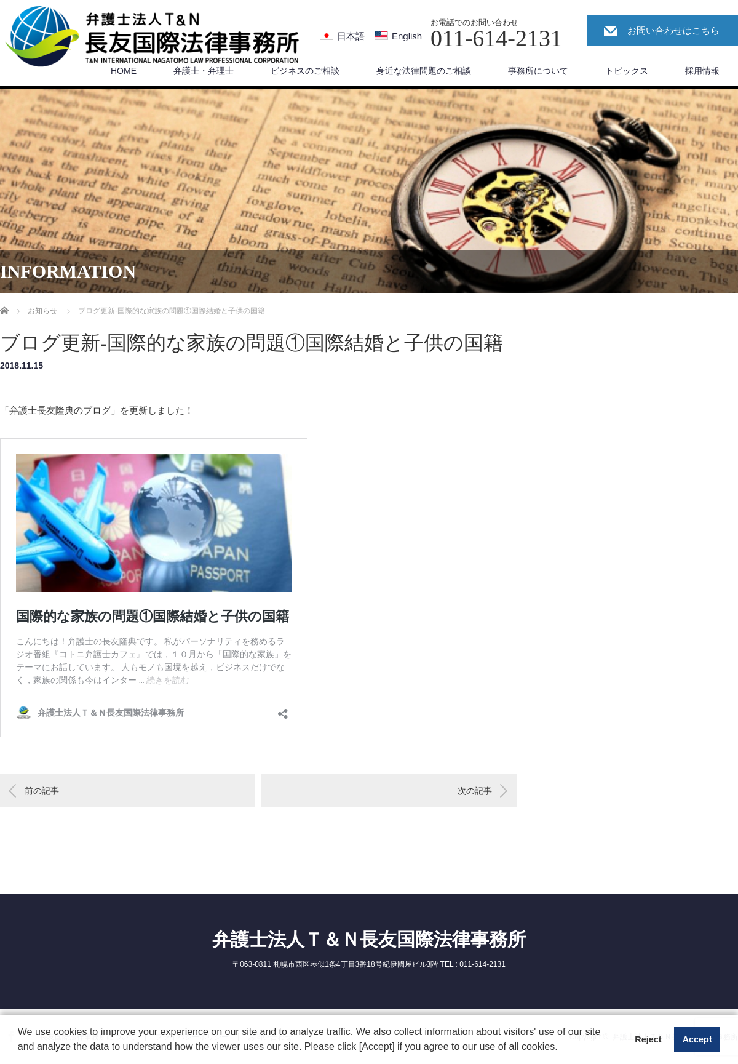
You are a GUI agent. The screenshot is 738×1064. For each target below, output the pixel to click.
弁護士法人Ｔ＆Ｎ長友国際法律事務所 (369, 939)
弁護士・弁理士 (203, 71)
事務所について (538, 71)
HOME (124, 71)
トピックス (626, 71)
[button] (562, 1048)
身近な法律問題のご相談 (423, 71)
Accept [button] (697, 1039)
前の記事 (42, 791)
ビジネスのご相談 (305, 71)
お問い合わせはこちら (673, 30)
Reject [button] (648, 1039)
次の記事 (475, 791)
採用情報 (702, 71)
